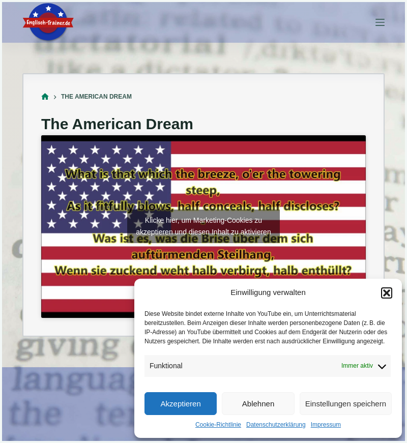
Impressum (326, 424)
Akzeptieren (181, 403)
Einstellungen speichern (345, 403)
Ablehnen (258, 403)
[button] (387, 293)
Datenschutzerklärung (276, 424)
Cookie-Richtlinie (218, 424)
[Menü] (380, 22)
